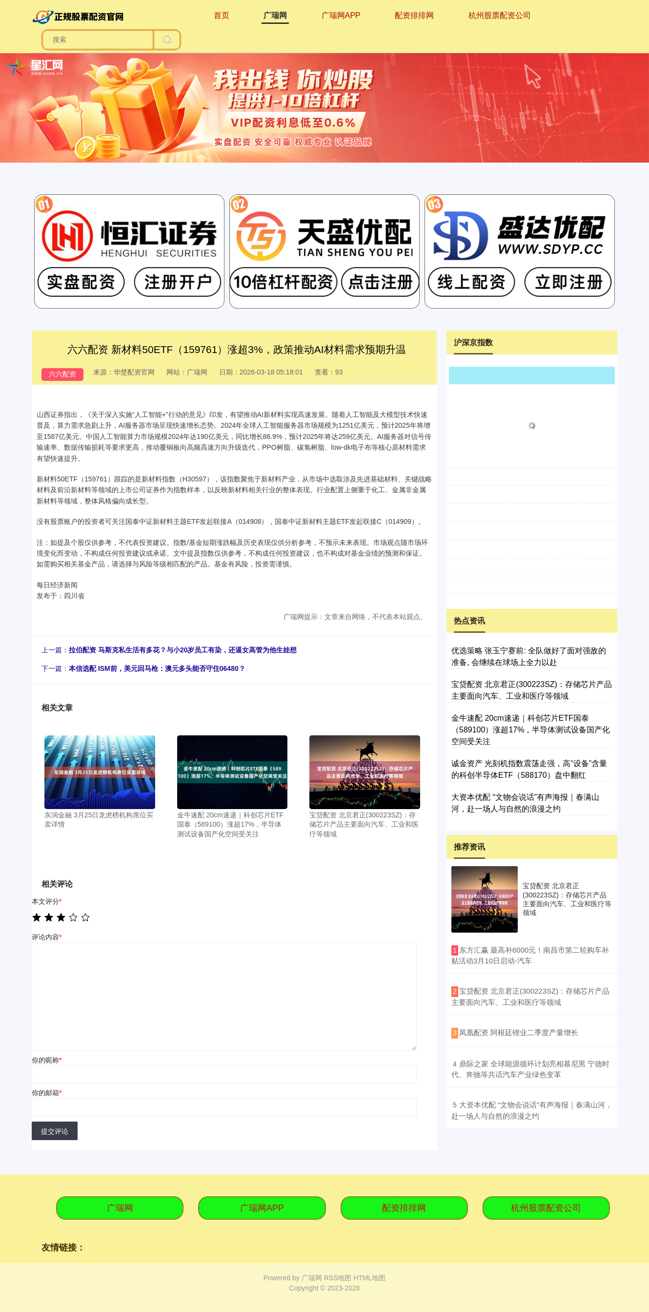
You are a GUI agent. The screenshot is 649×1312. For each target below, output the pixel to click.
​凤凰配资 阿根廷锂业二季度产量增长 (518, 1032)
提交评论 (54, 1131)
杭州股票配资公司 (499, 15)
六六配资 (62, 374)
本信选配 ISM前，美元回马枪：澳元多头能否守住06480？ (157, 668)
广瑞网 (275, 15)
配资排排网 (414, 15)
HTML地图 (369, 1278)
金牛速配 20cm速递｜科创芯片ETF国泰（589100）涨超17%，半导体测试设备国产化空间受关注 (530, 730)
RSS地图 (337, 1278)
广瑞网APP (341, 15)
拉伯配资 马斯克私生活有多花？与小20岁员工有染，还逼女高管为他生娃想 (183, 650)
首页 (221, 15)
